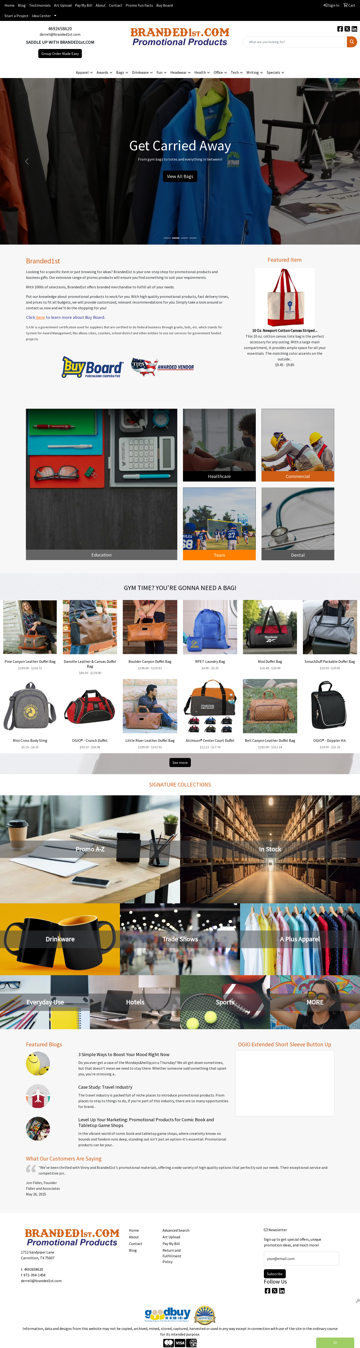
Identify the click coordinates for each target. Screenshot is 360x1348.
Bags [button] (120, 72)
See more (180, 762)
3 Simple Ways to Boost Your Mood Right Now (123, 1054)
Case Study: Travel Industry (105, 1087)
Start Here (180, 172)
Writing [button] (253, 72)
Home (10, 5)
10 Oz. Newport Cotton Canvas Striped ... (284, 330)
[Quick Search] (295, 41)
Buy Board (164, 5)
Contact (115, 5)
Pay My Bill (83, 5)
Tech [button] (235, 72)
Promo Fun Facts (139, 5)
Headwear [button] (178, 72)
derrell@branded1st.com (60, 34)
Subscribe (275, 1273)
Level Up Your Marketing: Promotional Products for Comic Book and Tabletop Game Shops (146, 1122)
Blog (22, 5)
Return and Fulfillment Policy (172, 1256)
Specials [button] (273, 72)
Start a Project (17, 15)
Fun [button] (160, 72)
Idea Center (41, 15)
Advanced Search (176, 1230)
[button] (27, 161)
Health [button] (200, 72)
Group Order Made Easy (60, 53)
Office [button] (218, 72)
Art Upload (63, 5)
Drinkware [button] (140, 72)
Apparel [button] (82, 72)
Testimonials (40, 5)
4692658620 (60, 28)
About (101, 5)
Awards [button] (102, 72)
